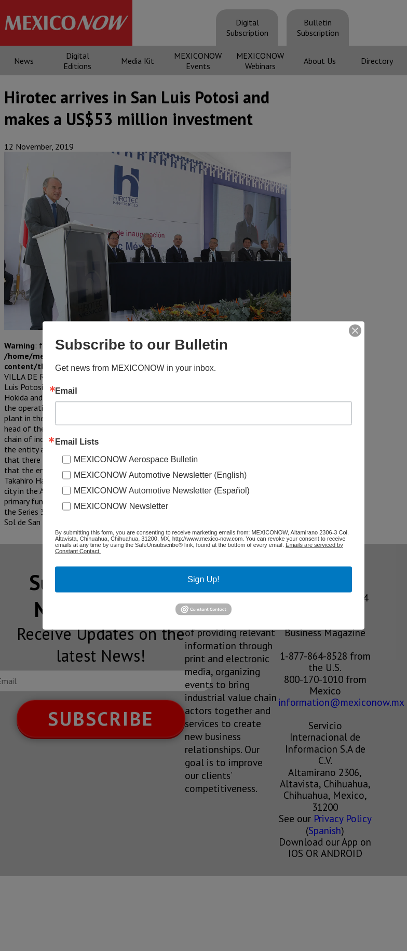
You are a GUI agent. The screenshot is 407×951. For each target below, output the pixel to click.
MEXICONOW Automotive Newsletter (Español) (162, 490)
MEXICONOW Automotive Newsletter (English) (160, 474)
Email (66, 390)
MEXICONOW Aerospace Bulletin (136, 458)
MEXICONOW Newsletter (121, 505)
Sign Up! (203, 578)
